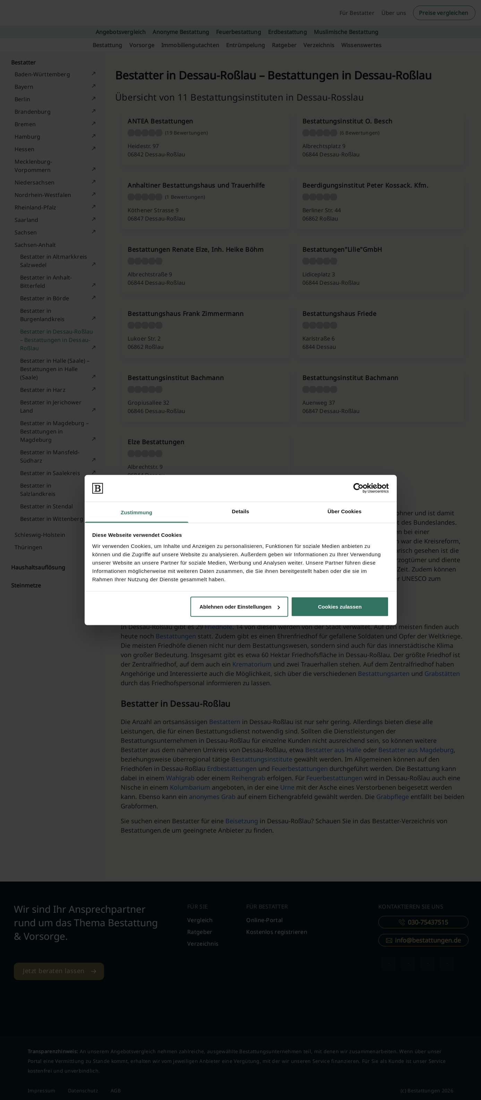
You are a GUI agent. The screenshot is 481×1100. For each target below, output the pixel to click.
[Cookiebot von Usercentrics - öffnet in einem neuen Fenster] (358, 488)
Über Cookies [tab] (345, 511)
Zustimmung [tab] (136, 512)
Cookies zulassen (340, 607)
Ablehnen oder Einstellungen (239, 607)
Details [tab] (240, 511)
